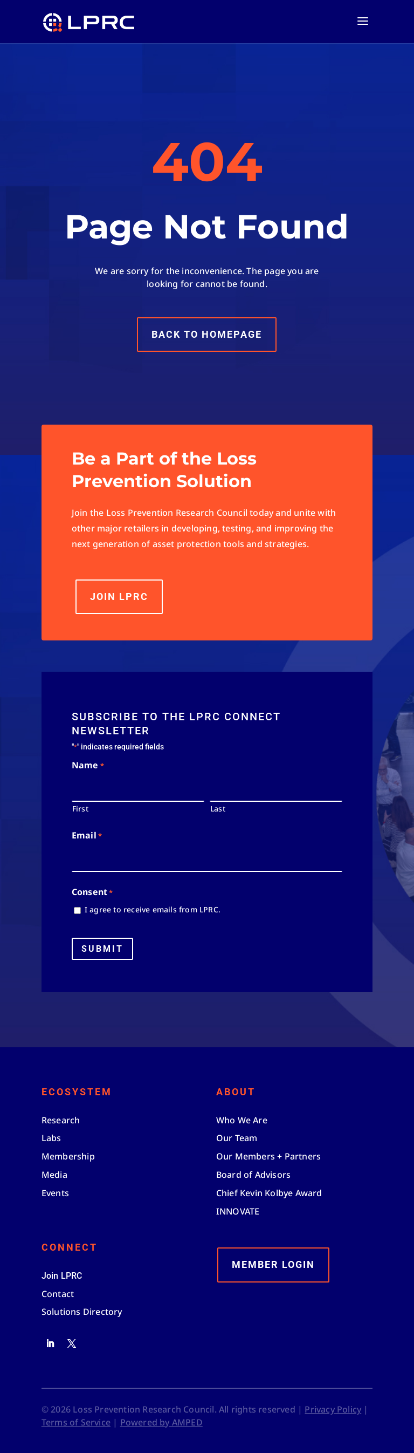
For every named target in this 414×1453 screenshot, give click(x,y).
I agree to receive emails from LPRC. (152, 909)
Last (217, 808)
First (80, 808)
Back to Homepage (206, 322)
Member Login (273, 1264)
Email (87, 836)
